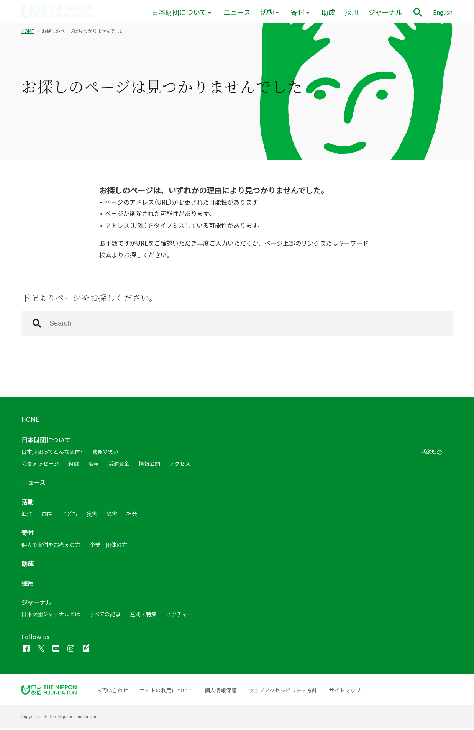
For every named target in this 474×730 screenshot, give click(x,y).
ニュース (237, 12)
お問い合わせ (112, 692)
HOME (27, 32)
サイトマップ (345, 692)
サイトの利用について (166, 692)
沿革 (93, 465)
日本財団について (179, 12)
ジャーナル (385, 12)
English (443, 12)
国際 (46, 515)
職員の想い (105, 453)
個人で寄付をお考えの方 (50, 546)
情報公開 (149, 465)
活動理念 (431, 453)
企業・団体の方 (108, 546)
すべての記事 (105, 615)
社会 (131, 515)
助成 (328, 12)
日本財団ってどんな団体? (51, 453)
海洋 (26, 515)
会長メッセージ (40, 465)
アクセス (179, 465)
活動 (267, 12)
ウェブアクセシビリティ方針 (282, 692)
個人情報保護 (221, 692)
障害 (112, 515)
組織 (73, 465)
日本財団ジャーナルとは (50, 615)
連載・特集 (143, 615)
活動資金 (119, 465)
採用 (352, 12)
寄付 (298, 12)
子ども (69, 515)
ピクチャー (179, 615)
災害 (92, 515)
